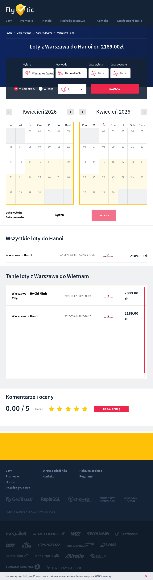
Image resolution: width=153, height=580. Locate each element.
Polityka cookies (90, 471)
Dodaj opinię (111, 409)
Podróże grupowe (72, 21)
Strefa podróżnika (129, 21)
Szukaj (114, 88)
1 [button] (68, 89)
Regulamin (86, 476)
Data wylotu (96, 64)
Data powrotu (118, 64)
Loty (9, 21)
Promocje (26, 21)
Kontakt (102, 21)
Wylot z (27, 64)
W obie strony (24, 89)
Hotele (47, 21)
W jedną (46, 89)
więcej (107, 576)
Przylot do (61, 64)
